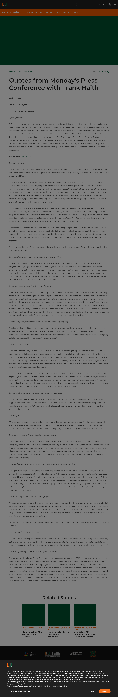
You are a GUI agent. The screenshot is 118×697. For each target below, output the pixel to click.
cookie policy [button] (102, 673)
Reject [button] (92, 691)
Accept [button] (104, 691)
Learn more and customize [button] (20, 691)
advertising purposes (87, 677)
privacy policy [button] (81, 671)
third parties (45, 675)
